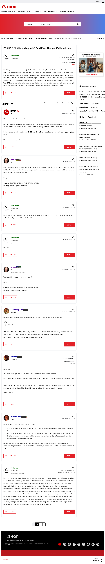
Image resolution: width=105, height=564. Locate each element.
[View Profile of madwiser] (15, 55)
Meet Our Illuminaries (8, 11)
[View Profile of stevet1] (14, 356)
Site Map (27, 540)
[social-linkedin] (93, 544)
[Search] (60, 24)
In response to (17, 211)
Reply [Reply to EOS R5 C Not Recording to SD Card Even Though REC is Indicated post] (69, 93)
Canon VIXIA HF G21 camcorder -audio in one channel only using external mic (89, 169)
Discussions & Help (24, 11)
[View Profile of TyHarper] (15, 467)
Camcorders (84, 175)
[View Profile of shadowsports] (17, 309)
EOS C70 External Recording (88, 158)
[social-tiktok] (69, 544)
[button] (6, 93)
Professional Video (41, 38)
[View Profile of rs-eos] (13, 159)
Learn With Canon (49, 11)
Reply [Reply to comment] (69, 147)
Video (31, 38)
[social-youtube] (59, 544)
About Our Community (67, 11)
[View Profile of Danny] (73, 64)
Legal (22, 540)
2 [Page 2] (40, 524)
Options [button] (99, 38)
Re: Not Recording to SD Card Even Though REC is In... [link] (65, 38)
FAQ (97, 2)
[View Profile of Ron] (18, 110)
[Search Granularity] (31, 24)
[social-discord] (97, 544)
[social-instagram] (64, 544)
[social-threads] (83, 544)
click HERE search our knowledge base (38, 132)
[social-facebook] (74, 544)
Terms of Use (8, 540)
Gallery (37, 11)
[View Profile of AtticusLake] (16, 416)
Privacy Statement (16, 540)
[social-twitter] (78, 544)
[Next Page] (44, 524)
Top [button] (6, 559)
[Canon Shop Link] (12, 536)
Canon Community (9, 6)
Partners (32, 540)
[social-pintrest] (88, 544)
